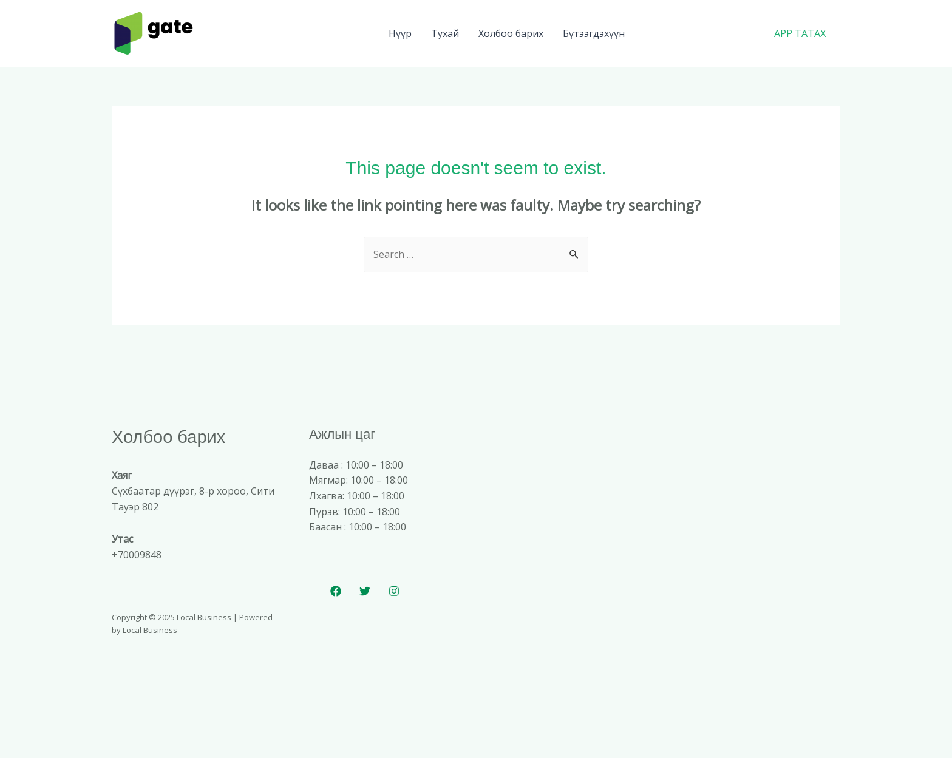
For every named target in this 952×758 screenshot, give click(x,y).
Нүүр (400, 33)
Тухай (445, 33)
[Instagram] (394, 591)
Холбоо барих (510, 33)
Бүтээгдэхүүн (594, 33)
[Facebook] (335, 591)
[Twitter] (364, 591)
